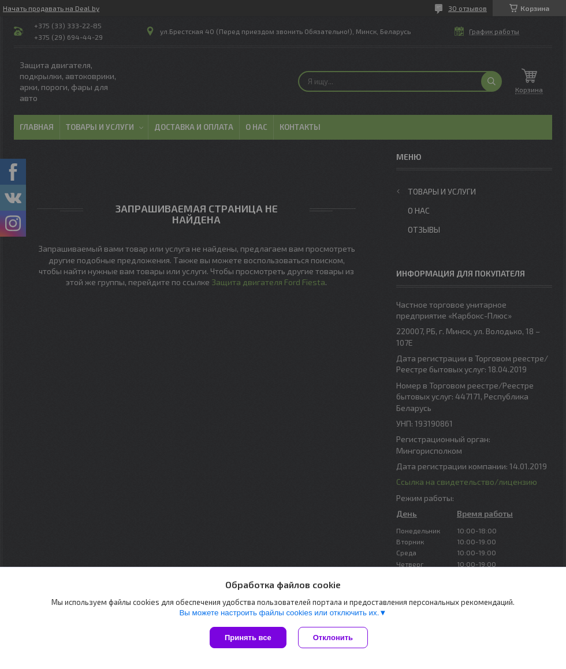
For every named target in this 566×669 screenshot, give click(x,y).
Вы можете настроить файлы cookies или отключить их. (279, 612)
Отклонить (333, 637)
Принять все (248, 637)
